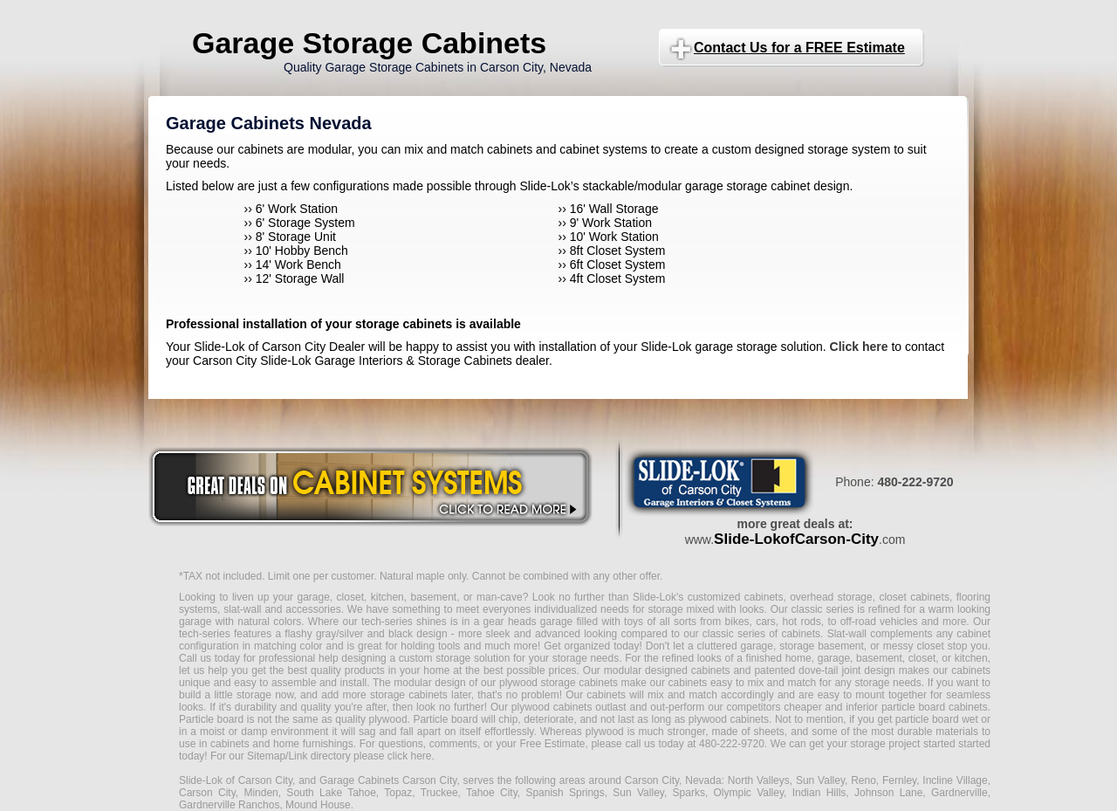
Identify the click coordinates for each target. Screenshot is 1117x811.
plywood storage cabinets (558, 683)
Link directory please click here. (361, 756)
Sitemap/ (266, 756)
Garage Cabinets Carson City (387, 780)
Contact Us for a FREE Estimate (799, 47)
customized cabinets (736, 597)
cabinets (606, 695)
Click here (859, 347)
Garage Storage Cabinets (369, 42)
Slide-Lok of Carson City (235, 780)
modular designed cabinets (667, 670)
